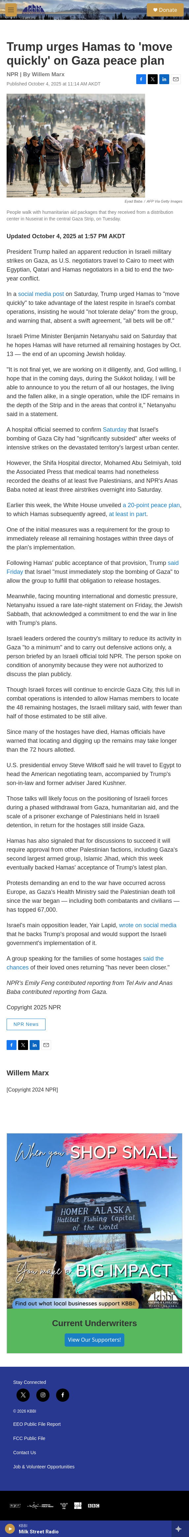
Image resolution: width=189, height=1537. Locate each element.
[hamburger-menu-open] (11, 9)
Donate (168, 10)
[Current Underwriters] (94, 1221)
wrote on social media (147, 925)
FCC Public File (29, 1438)
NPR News (26, 1024)
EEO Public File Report (37, 1424)
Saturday (115, 429)
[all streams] (180, 1529)
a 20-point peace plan (151, 505)
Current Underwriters (94, 1323)
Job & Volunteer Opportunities (44, 1466)
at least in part (127, 514)
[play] (10, 1528)
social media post (41, 294)
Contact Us (24, 1452)
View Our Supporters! (94, 1339)
